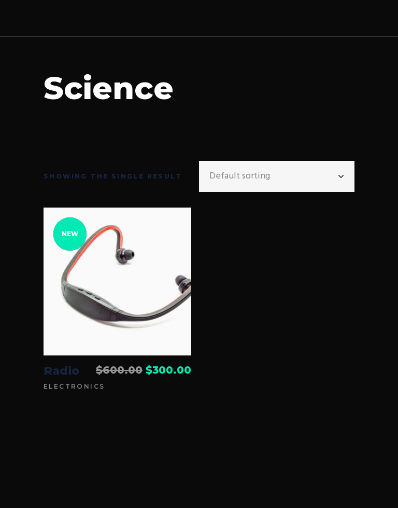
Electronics (74, 386)
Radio (61, 371)
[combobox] (276, 176)
